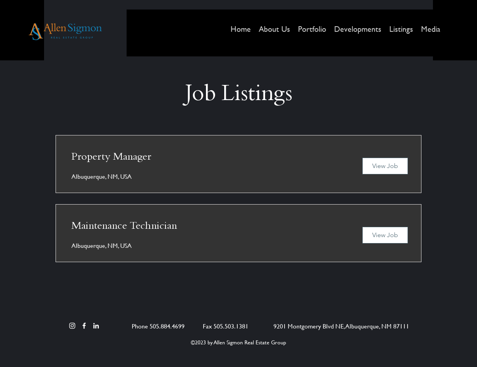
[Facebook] (84, 326)
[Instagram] (72, 326)
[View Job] (385, 166)
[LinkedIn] (96, 326)
